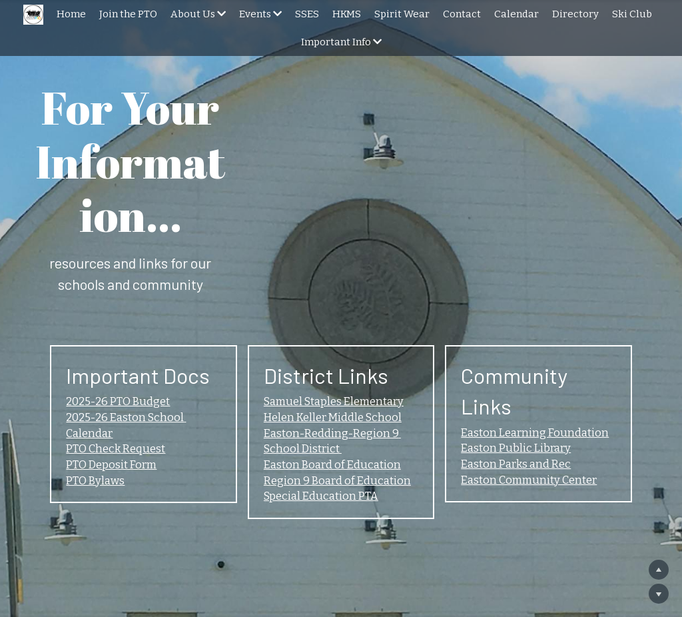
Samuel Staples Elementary (338, 332)
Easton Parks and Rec (527, 367)
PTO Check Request (104, 384)
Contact (462, 14)
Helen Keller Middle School (335, 349)
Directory (575, 14)
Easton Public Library (529, 349)
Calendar (516, 14)
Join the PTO (128, 14)
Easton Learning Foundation (548, 332)
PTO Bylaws (81, 419)
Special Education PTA (323, 437)
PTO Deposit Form (100, 402)
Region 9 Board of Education (339, 419)
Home (71, 14)
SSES (307, 14)
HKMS (346, 14)
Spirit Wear (402, 14)
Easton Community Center (543, 384)
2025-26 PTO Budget (107, 332)
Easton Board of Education (334, 402)
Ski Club (632, 14)
